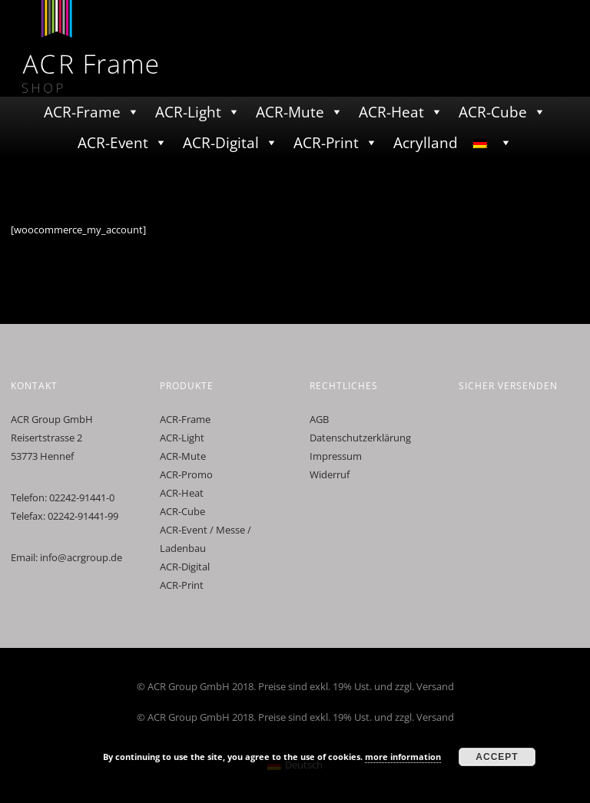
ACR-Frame (82, 112)
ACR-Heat (391, 112)
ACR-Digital (221, 143)
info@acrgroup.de (81, 557)
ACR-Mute (290, 112)
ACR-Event (113, 143)
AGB (319, 419)
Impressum (336, 456)
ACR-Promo (186, 474)
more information (403, 756)
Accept (497, 757)
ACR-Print (326, 143)
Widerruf (330, 474)
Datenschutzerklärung (360, 437)
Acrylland (425, 143)
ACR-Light (188, 112)
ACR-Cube (493, 112)
